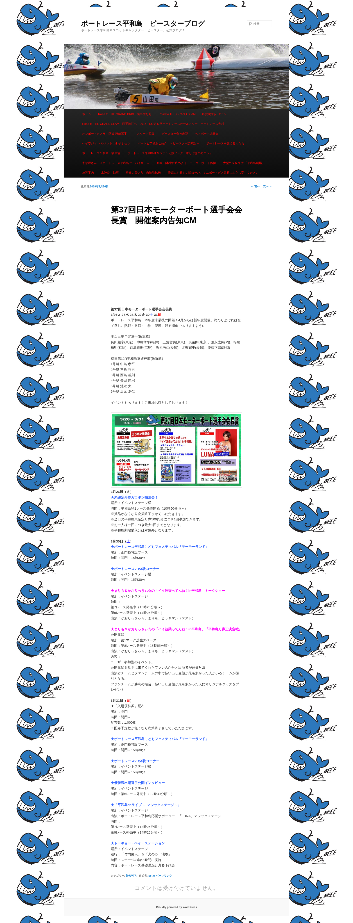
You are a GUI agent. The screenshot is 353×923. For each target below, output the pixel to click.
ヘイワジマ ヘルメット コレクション (106, 143)
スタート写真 (145, 133)
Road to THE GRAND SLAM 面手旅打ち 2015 (192, 114)
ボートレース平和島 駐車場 (101, 153)
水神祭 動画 (110, 172)
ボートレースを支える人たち (225, 143)
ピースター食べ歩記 (175, 133)
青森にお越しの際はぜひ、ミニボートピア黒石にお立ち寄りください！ (215, 172)
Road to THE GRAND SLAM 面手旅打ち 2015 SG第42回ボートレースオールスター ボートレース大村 (153, 123)
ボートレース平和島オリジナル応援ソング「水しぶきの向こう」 (169, 153)
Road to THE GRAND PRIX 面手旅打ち (125, 114)
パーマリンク (164, 875)
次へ (267, 186)
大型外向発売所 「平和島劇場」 (244, 163)
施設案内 (88, 172)
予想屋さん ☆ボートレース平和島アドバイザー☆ (115, 163)
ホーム (86, 114)
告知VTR (131, 875)
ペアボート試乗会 (206, 133)
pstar (151, 875)
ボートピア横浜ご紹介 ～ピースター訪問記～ (168, 143)
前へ (255, 186)
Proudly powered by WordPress (176, 907)
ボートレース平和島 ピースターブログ (143, 23)
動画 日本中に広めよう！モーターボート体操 (186, 163)
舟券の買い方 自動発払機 (143, 172)
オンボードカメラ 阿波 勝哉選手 (106, 133)
